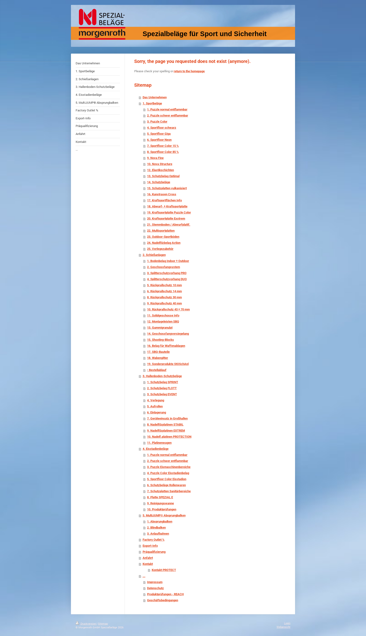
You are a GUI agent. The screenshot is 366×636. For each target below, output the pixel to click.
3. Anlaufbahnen (158, 533)
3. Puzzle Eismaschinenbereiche (168, 467)
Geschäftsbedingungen (162, 600)
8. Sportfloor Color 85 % (163, 152)
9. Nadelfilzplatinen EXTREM (166, 430)
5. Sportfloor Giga (159, 133)
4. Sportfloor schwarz (161, 127)
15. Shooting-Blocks (160, 339)
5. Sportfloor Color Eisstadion (166, 479)
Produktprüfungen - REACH (165, 594)
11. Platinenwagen (159, 442)
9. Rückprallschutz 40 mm (164, 303)
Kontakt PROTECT (164, 570)
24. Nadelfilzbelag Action (163, 242)
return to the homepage (189, 71)
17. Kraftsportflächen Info (164, 200)
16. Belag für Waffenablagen (166, 345)
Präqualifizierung (154, 551)
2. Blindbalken (156, 527)
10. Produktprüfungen (161, 509)
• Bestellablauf (156, 370)
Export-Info (150, 545)
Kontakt (148, 564)
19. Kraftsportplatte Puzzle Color (169, 212)
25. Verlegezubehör (160, 249)
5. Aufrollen (155, 406)
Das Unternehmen (155, 97)
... (144, 576)
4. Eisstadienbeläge (156, 448)
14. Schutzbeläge (158, 182)
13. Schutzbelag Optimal (163, 176)
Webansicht (283, 627)
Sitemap (103, 623)
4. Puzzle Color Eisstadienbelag (168, 473)
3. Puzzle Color (157, 121)
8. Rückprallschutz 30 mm (164, 297)
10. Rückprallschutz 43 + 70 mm (168, 309)
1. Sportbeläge (152, 103)
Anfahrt (148, 558)
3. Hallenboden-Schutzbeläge (162, 376)
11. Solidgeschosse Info (163, 315)
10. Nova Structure (159, 164)
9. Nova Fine (155, 158)
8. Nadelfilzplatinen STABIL (165, 424)
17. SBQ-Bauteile (158, 352)
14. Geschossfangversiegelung (168, 333)
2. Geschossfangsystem (163, 267)
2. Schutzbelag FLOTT (162, 388)
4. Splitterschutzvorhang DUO (167, 279)
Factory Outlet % (154, 539)
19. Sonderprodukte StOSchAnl (168, 364)
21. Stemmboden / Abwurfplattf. (168, 224)
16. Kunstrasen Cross (161, 194)
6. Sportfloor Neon (159, 139)
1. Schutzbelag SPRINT (162, 382)
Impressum (154, 582)
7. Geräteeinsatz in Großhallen (167, 418)
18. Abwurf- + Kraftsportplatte (167, 206)
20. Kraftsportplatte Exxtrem (166, 218)
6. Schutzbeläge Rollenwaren (166, 485)
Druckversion (86, 623)
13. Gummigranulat (159, 327)
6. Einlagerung (156, 412)
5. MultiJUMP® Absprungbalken (164, 515)
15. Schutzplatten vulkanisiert (167, 188)
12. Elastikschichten (160, 170)
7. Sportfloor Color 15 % (163, 146)
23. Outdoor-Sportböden (163, 236)
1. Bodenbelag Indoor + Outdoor (168, 261)
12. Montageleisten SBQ (163, 321)
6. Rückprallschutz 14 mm (164, 291)
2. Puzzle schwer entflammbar (167, 115)
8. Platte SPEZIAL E (160, 497)
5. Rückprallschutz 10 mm (164, 285)
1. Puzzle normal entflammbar (167, 109)
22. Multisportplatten (161, 230)
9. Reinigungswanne (160, 503)
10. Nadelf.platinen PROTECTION (169, 436)
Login (287, 623)
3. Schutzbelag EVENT (162, 394)
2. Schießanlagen (154, 255)
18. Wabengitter (157, 358)
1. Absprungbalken (159, 521)
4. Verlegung (155, 400)
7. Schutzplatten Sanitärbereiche (169, 491)
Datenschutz (155, 588)
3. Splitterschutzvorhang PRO (167, 273)
